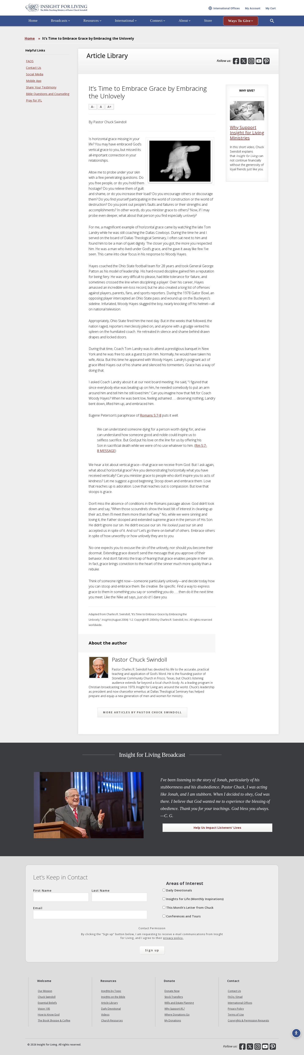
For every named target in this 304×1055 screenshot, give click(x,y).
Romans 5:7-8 (150, 415)
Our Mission (45, 991)
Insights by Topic (111, 991)
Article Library (109, 1003)
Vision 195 (44, 1008)
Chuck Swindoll (47, 997)
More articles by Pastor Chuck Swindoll (142, 712)
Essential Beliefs (47, 1003)
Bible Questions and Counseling (47, 94)
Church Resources (112, 1020)
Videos (105, 1014)
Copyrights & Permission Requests (248, 1020)
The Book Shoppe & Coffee (54, 1020)
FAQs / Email (235, 997)
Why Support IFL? (174, 1008)
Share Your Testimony (41, 87)
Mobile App (33, 81)
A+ (109, 107)
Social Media (34, 74)
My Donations (172, 1020)
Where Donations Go (177, 1014)
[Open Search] (272, 28)
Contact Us (33, 68)
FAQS (30, 61)
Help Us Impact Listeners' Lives (217, 828)
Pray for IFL (34, 100)
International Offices (240, 1003)
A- (92, 107)
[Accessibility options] (295, 1031)
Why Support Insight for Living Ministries (247, 133)
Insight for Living (76, 11)
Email (90, 912)
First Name (61, 895)
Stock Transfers (173, 997)
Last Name (119, 895)
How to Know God (49, 1014)
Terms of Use (236, 1014)
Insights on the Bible (113, 997)
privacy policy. (173, 938)
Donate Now (171, 991)
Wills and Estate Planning (179, 1003)
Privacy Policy (236, 1008)
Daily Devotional (111, 1008)
